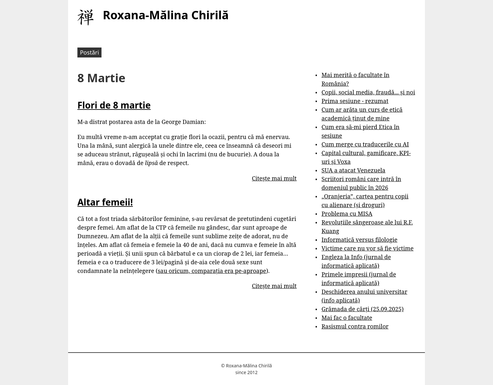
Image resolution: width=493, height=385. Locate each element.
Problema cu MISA (346, 213)
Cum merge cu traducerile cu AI (365, 144)
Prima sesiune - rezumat (354, 101)
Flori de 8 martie (114, 105)
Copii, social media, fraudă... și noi (368, 92)
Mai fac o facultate (346, 317)
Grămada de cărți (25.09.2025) (362, 309)
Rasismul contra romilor (355, 326)
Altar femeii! (105, 202)
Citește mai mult (274, 178)
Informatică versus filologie (359, 239)
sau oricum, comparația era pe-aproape (212, 271)
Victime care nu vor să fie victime (367, 248)
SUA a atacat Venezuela (353, 170)
